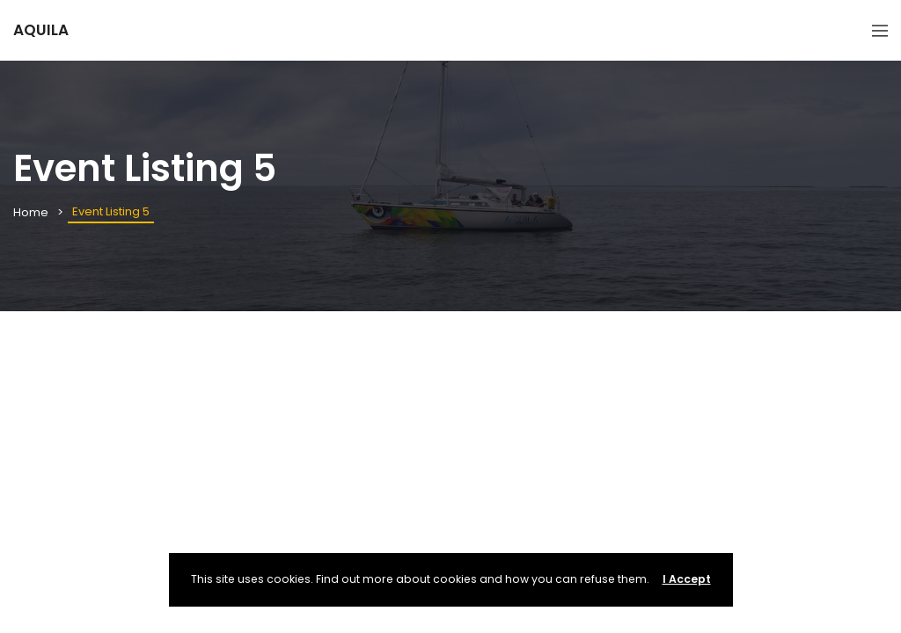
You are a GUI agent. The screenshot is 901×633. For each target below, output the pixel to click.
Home (30, 212)
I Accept (687, 578)
